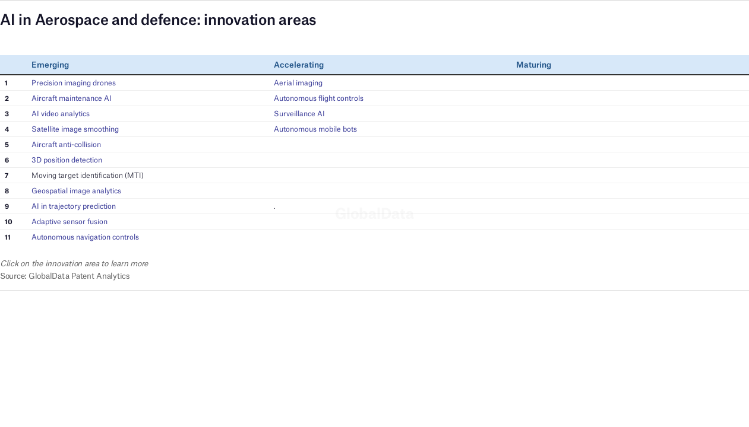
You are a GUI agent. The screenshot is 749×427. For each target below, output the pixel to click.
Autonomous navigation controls (85, 236)
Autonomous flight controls (319, 98)
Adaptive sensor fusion (69, 221)
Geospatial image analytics (76, 190)
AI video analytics (60, 113)
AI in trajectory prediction (73, 206)
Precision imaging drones (73, 82)
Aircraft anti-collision (66, 144)
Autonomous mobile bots (315, 129)
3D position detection (66, 159)
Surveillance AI (299, 113)
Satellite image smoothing (75, 129)
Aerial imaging (298, 82)
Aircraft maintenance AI (71, 98)
